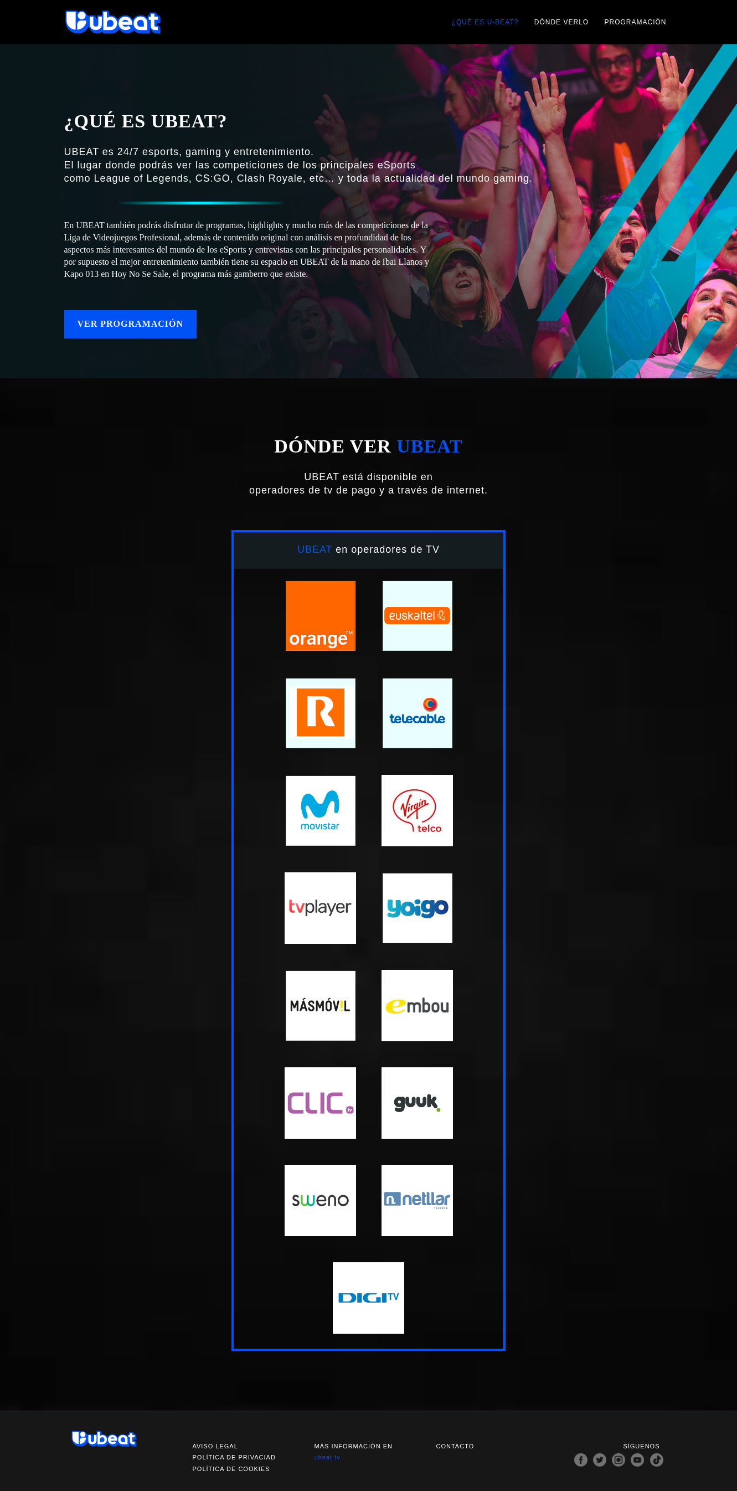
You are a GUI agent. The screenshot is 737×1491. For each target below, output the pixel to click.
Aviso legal (215, 1446)
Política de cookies (231, 1469)
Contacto (455, 1446)
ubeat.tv (328, 1457)
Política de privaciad (234, 1457)
